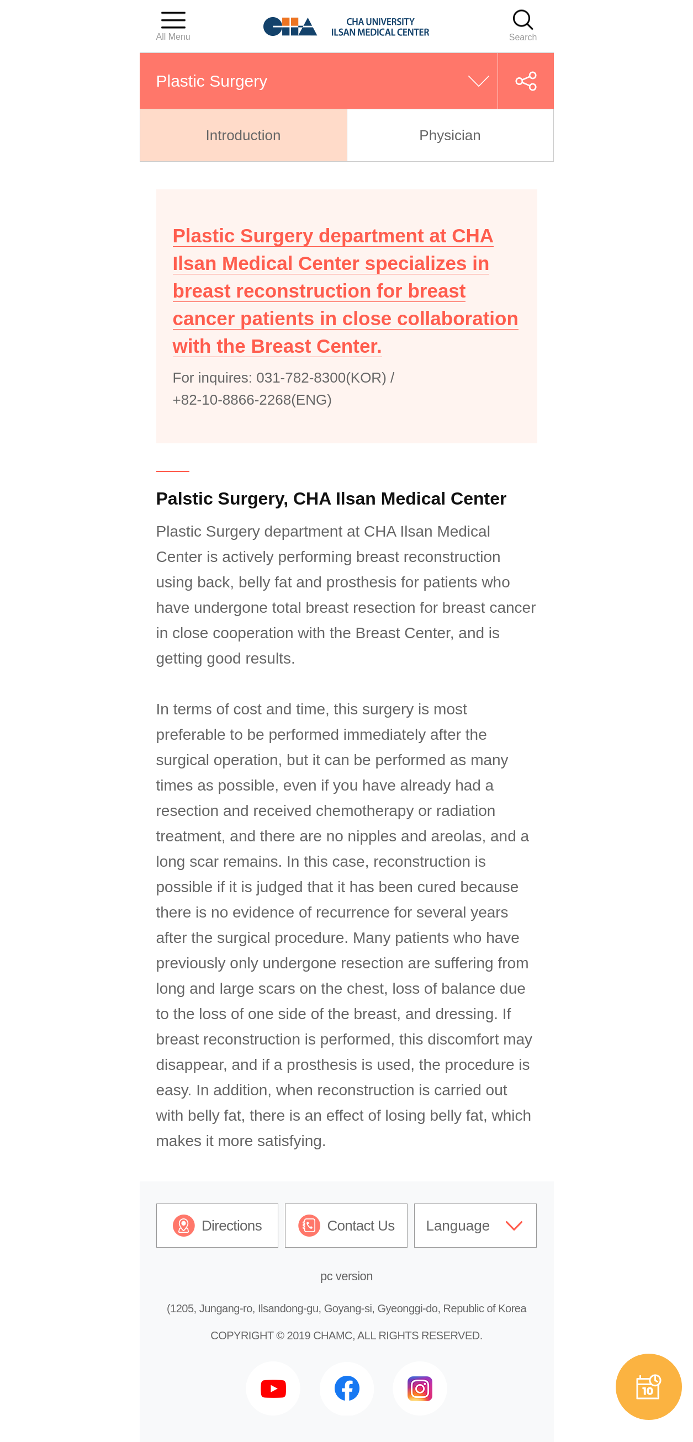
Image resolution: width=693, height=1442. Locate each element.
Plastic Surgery (212, 81)
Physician (449, 135)
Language (458, 1225)
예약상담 (649, 1387)
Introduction (243, 135)
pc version (346, 1276)
